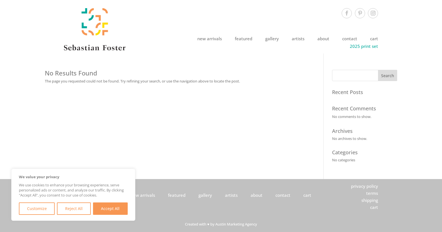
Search (387, 75)
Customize (37, 208)
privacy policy (364, 186)
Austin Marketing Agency (236, 224)
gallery (272, 38)
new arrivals (209, 38)
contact (349, 38)
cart (374, 38)
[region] (73, 195)
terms (372, 193)
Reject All (74, 208)
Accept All (110, 208)
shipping (369, 200)
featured (243, 38)
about (323, 38)
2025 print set (364, 46)
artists (298, 38)
